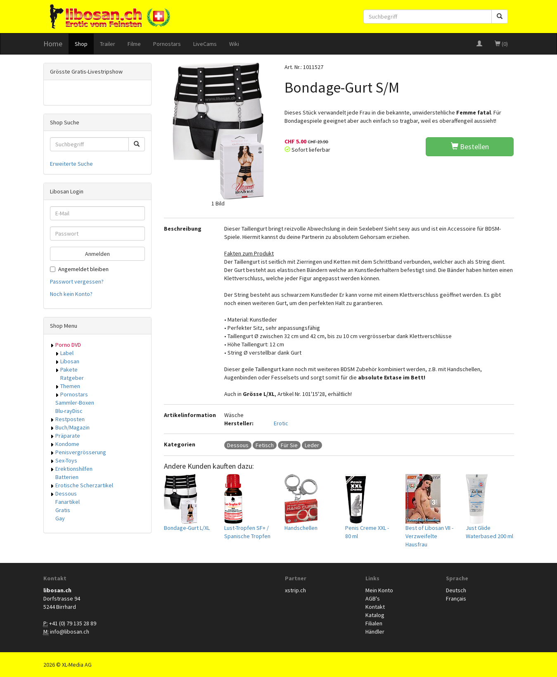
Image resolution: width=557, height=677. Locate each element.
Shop (81, 44)
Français (456, 598)
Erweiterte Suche (71, 163)
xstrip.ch (295, 590)
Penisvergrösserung (80, 452)
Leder (312, 445)
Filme (134, 44)
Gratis (62, 510)
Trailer (107, 44)
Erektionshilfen (73, 468)
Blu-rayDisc (69, 411)
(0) (501, 44)
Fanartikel (67, 501)
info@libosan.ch (69, 631)
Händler (374, 631)
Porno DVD (68, 344)
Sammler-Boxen (74, 402)
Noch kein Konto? (71, 294)
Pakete (69, 369)
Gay (60, 518)
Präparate (67, 435)
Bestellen (470, 146)
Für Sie (289, 445)
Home (52, 43)
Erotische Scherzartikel (84, 485)
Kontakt (375, 606)
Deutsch (456, 590)
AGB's (372, 598)
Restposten (70, 419)
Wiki (234, 44)
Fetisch (265, 445)
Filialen (373, 623)
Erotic (281, 423)
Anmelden (97, 253)
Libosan (69, 361)
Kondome (67, 444)
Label (66, 353)
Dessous (66, 493)
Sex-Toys (66, 460)
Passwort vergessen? (77, 281)
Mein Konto (379, 590)
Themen (70, 386)
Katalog (374, 615)
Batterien (66, 477)
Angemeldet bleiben (79, 269)
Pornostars (167, 44)
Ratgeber (72, 377)
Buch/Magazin (72, 427)
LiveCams (205, 44)
